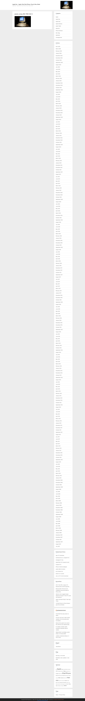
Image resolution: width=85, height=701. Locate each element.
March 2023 (58, 130)
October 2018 (58, 245)
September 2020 (59, 199)
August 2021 (58, 174)
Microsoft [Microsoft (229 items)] (63, 680)
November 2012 (59, 400)
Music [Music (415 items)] (57, 682)
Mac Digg (58, 32)
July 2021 (58, 176)
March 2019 (58, 233)
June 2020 (58, 206)
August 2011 (58, 434)
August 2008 (58, 516)
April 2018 (58, 258)
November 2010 (59, 455)
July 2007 (58, 546)
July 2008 (58, 519)
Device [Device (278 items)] (62, 671)
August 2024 (58, 92)
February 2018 (59, 263)
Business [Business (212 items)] (69, 669)
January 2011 (58, 450)
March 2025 (58, 76)
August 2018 (58, 249)
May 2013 (58, 386)
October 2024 (59, 87)
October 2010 (58, 457)
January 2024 (58, 108)
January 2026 (58, 53)
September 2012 (59, 404)
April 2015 (58, 340)
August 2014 (58, 352)
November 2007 (59, 537)
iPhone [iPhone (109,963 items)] (68, 673)
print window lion (59, 571)
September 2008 (59, 514)
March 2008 (58, 528)
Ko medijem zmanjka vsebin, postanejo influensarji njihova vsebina (62, 628)
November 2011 (59, 427)
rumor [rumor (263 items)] (67, 682)
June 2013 (58, 384)
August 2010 (58, 461)
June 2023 (58, 124)
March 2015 (58, 343)
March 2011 (58, 445)
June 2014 (58, 356)
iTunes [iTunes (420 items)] (69, 675)
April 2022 (58, 156)
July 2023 (58, 121)
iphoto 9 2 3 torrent (60, 573)
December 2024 (59, 83)
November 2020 (59, 194)
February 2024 (59, 105)
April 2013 (58, 388)
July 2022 (58, 149)
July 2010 (58, 464)
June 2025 (58, 69)
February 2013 (59, 393)
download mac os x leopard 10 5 (62, 557)
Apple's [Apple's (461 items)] (62, 669)
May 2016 (58, 311)
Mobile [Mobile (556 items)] (66, 680)
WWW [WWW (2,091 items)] (65, 685)
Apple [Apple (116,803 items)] (59, 669)
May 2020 (58, 208)
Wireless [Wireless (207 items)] (62, 685)
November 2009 (59, 482)
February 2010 (59, 475)
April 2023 (58, 128)
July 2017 (58, 279)
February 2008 (59, 530)
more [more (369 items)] (68, 680)
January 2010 (58, 477)
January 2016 (58, 320)
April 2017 (58, 286)
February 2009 (59, 503)
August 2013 (58, 379)
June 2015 (58, 336)
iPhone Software (59, 30)
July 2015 (58, 334)
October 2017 (58, 272)
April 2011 (58, 443)
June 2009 (58, 493)
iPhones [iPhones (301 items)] (61, 675)
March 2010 (58, 473)
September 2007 (59, 541)
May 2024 (58, 99)
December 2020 (59, 192)
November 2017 (59, 270)
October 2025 (59, 60)
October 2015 (58, 327)
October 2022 (59, 142)
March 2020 (58, 213)
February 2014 (59, 366)
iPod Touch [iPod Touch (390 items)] (66, 675)
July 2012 (58, 409)
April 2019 (58, 231)
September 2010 (59, 459)
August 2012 (58, 407)
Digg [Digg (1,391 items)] (64, 671)
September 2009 (59, 487)
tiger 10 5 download (60, 555)
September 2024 (59, 89)
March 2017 (58, 288)
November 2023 (59, 112)
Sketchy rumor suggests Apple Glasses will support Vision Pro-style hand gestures (63, 596)
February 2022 (59, 160)
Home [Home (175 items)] (61, 673)
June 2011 (58, 439)
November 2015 (59, 325)
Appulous (58, 28)
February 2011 (58, 448)
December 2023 (59, 110)
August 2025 (58, 64)
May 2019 (58, 229)
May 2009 (58, 496)
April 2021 (58, 183)
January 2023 (58, 135)
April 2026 (58, 46)
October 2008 (59, 512)
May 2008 (58, 523)
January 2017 (58, 293)
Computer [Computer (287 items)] (59, 671)
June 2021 (58, 178)
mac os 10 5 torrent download (62, 576)
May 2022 (58, 153)
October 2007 (59, 539)
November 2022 (59, 140)
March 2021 (58, 185)
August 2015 (58, 331)
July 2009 (58, 491)
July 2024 (58, 94)
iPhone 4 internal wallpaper (61, 566)
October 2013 (58, 375)
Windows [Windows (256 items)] (59, 685)
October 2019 (58, 217)
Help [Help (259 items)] (59, 673)
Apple (57, 16)
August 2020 (58, 201)
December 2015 (59, 322)
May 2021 (58, 181)
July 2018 (58, 251)
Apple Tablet (58, 26)
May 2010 (58, 468)
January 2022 (58, 162)
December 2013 (59, 370)
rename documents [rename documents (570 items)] (62, 682)
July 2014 (58, 354)
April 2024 (58, 101)
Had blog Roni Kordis (61, 610)
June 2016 (58, 309)
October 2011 (58, 430)
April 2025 (58, 73)
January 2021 (58, 190)
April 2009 (58, 498)
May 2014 (58, 359)
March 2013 (58, 391)
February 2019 (59, 235)
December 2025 (59, 55)
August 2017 (58, 277)
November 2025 (59, 57)
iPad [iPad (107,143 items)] (63, 673)
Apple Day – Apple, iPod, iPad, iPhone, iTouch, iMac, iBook (26, 4)
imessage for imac (59, 559)
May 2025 (58, 71)
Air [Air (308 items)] (56, 669)
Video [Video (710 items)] (70, 684)
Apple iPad (58, 21)
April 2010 (58, 471)
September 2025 (59, 62)
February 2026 (59, 51)
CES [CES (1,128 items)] (57, 671)
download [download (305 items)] (67, 671)
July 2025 (58, 67)
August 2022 (58, 146)
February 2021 (59, 188)
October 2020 (59, 197)
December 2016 (59, 295)
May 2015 (58, 338)
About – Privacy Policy (60, 694)
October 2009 (59, 484)
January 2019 (58, 238)
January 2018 (58, 265)
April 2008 (58, 525)
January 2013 (58, 395)
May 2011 (58, 441)
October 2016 (58, 299)
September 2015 (59, 329)
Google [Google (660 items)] (57, 673)
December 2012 (59, 398)
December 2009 (59, 480)
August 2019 (58, 222)
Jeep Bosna (58, 646)
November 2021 (59, 167)
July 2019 (58, 224)
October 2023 (59, 115)
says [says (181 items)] (69, 682)
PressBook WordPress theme (59, 699)
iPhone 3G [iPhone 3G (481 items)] (57, 675)
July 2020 (58, 204)
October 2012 (58, 402)
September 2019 (59, 220)
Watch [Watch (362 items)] (57, 685)
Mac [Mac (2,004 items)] (59, 677)
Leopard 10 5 (58, 564)
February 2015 (59, 345)
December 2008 (59, 507)
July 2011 (58, 436)
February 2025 (59, 78)
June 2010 (58, 466)
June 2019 (58, 226)
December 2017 (59, 267)
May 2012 (58, 414)
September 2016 (59, 302)
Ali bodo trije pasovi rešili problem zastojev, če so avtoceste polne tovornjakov (63, 619)
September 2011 (59, 432)
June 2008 (58, 521)
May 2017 (58, 283)
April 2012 (58, 416)
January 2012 (58, 423)
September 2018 (59, 247)
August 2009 (58, 489)
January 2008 (58, 532)
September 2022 (59, 144)
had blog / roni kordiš (60, 655)
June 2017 (58, 281)
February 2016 (59, 318)
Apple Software (59, 23)
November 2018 (59, 242)
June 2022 (58, 151)
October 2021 (58, 169)
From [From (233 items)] (69, 671)
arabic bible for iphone (60, 569)
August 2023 (58, 119)
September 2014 (59, 350)
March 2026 (58, 48)
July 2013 (58, 382)
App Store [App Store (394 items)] (66, 669)
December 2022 (59, 137)
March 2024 (58, 103)
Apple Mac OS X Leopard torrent (62, 562)
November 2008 (59, 509)
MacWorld (58, 35)
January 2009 (58, 505)
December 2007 (59, 535)
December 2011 (59, 425)
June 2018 (58, 254)
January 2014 (58, 368)
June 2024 (58, 96)
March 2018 (58, 261)
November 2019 (59, 215)
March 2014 (58, 363)
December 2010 (59, 452)
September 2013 (59, 377)
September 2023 (59, 117)
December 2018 (59, 240)
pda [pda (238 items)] (58, 682)
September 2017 (59, 274)
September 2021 (59, 172)
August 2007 (58, 544)
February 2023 (59, 133)
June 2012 (58, 411)
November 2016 (59, 297)
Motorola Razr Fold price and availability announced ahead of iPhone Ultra (62, 590)
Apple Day (58, 19)
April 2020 (58, 210)
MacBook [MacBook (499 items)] (62, 677)
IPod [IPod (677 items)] (63, 675)
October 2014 (58, 347)
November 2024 (59, 85)
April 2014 (58, 361)
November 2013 (59, 372)
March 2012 (58, 418)
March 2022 (58, 158)
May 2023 (58, 126)
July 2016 (58, 306)
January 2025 (58, 80)
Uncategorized (59, 37)
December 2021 (59, 165)
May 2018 (58, 256)
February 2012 (59, 420)
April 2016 (58, 313)
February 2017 (59, 290)
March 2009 (58, 500)
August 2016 (58, 304)
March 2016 (58, 315)
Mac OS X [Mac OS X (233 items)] (60, 680)
